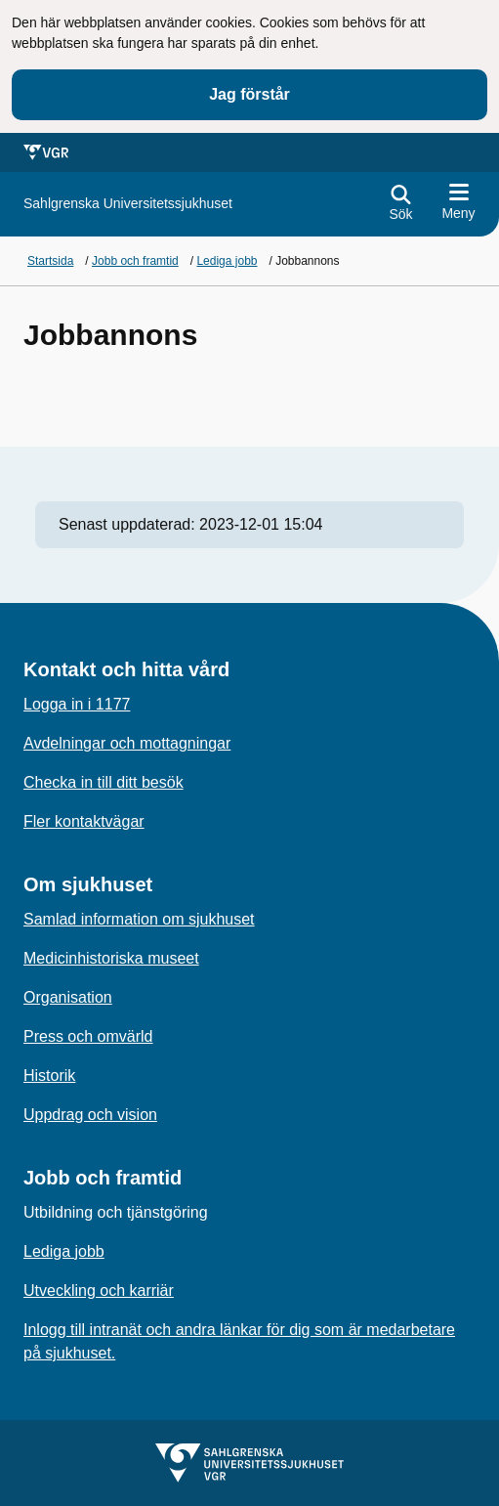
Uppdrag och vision (90, 1114)
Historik (49, 1075)
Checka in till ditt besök (103, 782)
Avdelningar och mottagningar (126, 743)
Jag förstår (249, 94)
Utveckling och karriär (98, 1290)
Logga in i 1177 (76, 704)
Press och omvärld (88, 1036)
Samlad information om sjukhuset (139, 919)
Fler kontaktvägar (84, 821)
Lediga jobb (63, 1251)
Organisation (67, 997)
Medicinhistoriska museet (111, 958)
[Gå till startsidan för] (127, 204)
